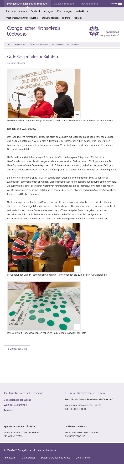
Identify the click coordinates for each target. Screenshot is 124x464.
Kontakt (78, 17)
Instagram (49, 11)
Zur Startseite (83, 457)
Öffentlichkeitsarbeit (39, 44)
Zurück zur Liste (18, 348)
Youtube (23, 11)
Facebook (35, 11)
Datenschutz (28, 457)
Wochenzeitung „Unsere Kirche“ (22, 17)
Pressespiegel (73, 44)
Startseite (10, 11)
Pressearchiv (57, 44)
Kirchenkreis (20, 44)
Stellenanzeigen (50, 17)
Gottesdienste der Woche (18, 399)
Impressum (9, 457)
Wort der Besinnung (15, 404)
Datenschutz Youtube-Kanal (55, 457)
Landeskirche (81, 11)
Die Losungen (64, 11)
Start (9, 44)
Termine (66, 17)
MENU (116, 3)
